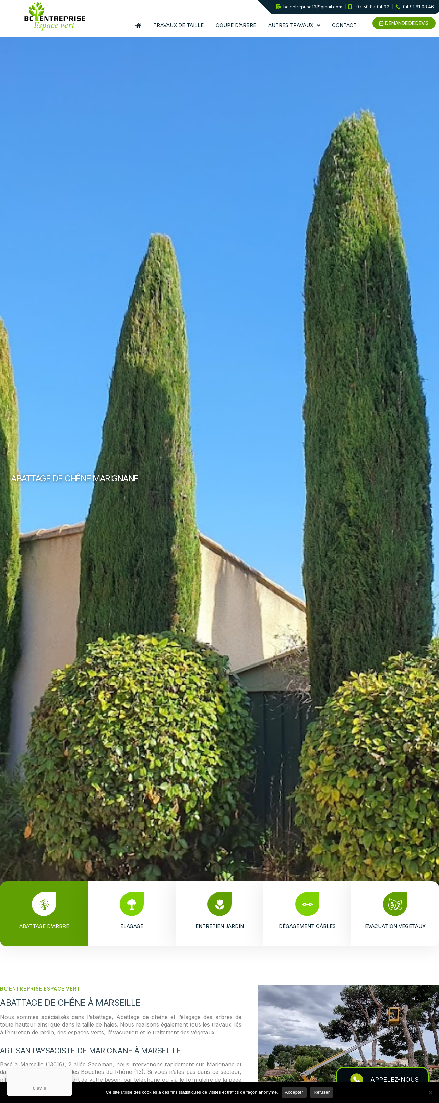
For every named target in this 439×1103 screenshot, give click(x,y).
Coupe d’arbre (236, 25)
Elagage (135, 926)
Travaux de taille (178, 25)
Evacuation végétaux (395, 926)
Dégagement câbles (307, 926)
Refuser (321, 1092)
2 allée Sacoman (90, 1064)
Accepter (294, 1092)
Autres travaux (294, 26)
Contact (344, 25)
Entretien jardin (224, 926)
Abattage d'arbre (48, 926)
